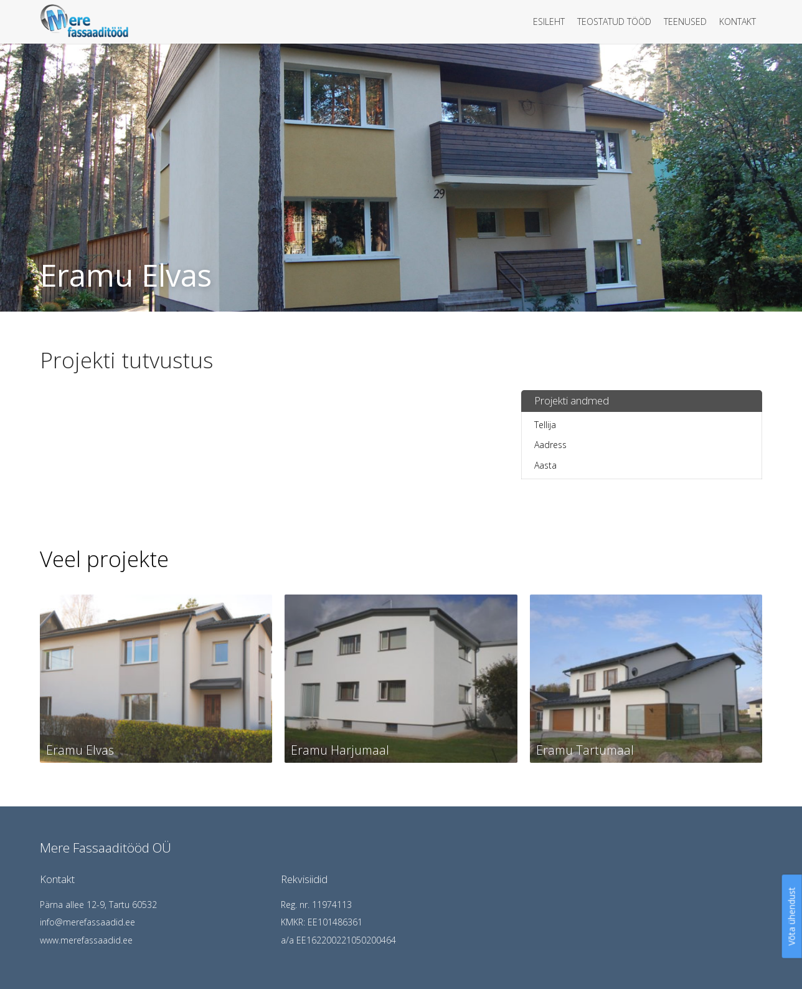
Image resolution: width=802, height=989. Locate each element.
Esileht (549, 21)
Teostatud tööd (614, 21)
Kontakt (737, 21)
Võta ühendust (792, 916)
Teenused (685, 21)
